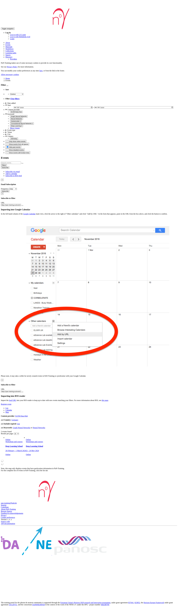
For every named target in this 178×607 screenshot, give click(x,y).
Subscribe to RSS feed (13, 176)
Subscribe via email (12, 172)
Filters (4, 165)
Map (7, 412)
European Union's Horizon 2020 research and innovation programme (85, 603)
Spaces (7, 55)
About (7, 43)
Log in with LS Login (18, 35)
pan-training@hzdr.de (9, 503)
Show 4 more (15, 128)
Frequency (5, 189)
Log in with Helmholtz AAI (20, 37)
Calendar (8, 410)
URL (3, 203)
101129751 (13, 605)
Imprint (3, 505)
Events (7, 45)
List (6, 408)
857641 (131, 603)
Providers (13, 59)
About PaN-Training (8, 510)
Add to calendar (11, 174)
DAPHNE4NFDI (38, 605)
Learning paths (10, 53)
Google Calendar (29, 214)
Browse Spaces (6, 512)
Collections (9, 51)
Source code (5, 522)
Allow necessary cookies (10, 75)
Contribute (5, 507)
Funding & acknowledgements (12, 514)
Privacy (3, 516)
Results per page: (7, 434)
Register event (6, 405)
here (41, 71)
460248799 (105, 605)
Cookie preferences (8, 518)
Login (12, 39)
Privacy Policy (12, 67)
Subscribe (5, 168)
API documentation (8, 524)
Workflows (9, 49)
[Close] (2, 180)
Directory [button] (8, 57)
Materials (8, 47)
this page (105, 401)
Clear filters (15, 99)
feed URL (12, 401)
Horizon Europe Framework (154, 603)
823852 (137, 603)
